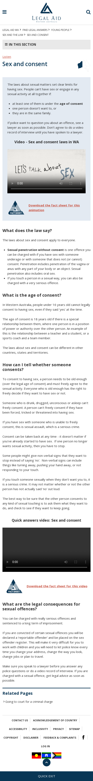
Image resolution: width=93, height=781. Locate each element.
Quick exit (46, 776)
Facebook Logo (83, 737)
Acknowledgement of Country (55, 720)
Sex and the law (12, 35)
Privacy (58, 729)
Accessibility (18, 729)
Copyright (10, 737)
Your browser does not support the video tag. (46, 171)
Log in (45, 746)
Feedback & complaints (60, 737)
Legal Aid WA (10, 30)
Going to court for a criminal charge (29, 702)
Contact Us (20, 720)
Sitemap (74, 729)
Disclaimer (30, 737)
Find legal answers (35, 30)
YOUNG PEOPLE (60, 30)
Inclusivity (40, 729)
